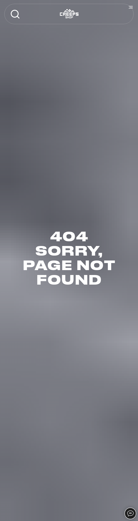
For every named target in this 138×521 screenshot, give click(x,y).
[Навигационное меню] (131, 7)
